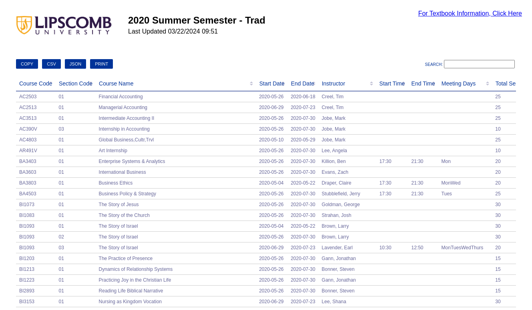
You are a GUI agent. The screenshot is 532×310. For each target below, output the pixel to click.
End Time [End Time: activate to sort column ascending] (423, 83)
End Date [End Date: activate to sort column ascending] (302, 83)
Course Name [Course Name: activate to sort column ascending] (116, 83)
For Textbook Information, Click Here (470, 13)
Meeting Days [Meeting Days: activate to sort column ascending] (459, 83)
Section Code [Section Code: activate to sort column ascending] (75, 83)
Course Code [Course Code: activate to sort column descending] (35, 83)
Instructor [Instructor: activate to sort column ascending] (333, 83)
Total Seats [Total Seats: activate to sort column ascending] (509, 83)
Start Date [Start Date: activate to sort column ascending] (272, 83)
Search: (470, 64)
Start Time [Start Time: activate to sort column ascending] (392, 83)
